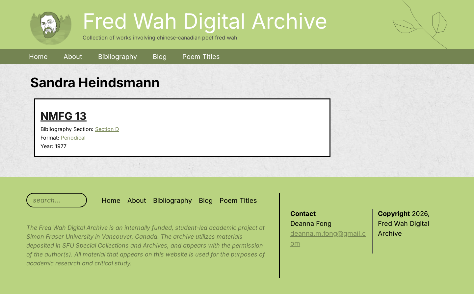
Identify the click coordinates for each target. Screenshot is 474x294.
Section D (107, 129)
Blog (160, 57)
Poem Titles (201, 57)
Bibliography (117, 57)
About (73, 57)
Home (38, 57)
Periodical (73, 137)
